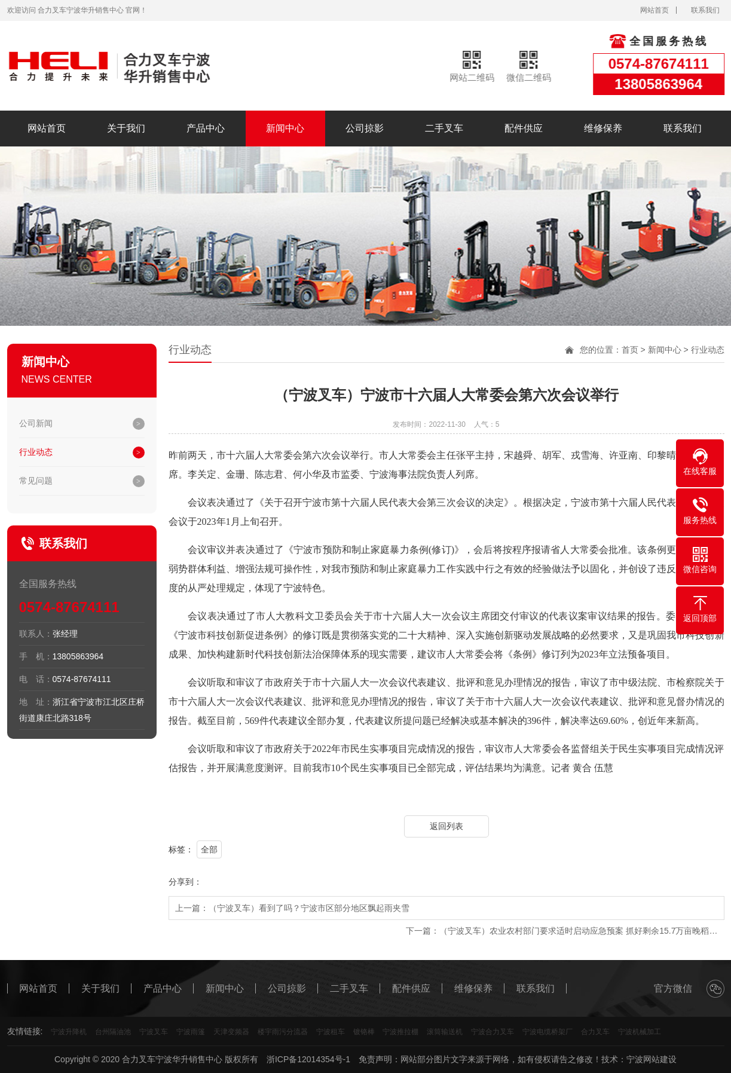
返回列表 (446, 826)
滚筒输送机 (445, 1032)
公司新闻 (36, 423)
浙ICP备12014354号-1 (308, 1059)
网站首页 (654, 10)
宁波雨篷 (190, 1032)
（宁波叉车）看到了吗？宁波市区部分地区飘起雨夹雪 (309, 908)
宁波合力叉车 (492, 1032)
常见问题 (36, 480)
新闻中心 (285, 128)
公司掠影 (364, 128)
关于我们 (126, 128)
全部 (209, 849)
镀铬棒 (364, 1032)
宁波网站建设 (651, 1059)
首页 (630, 349)
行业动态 (36, 452)
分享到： (185, 881)
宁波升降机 (69, 1032)
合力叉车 (595, 1032)
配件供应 (523, 128)
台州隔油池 (113, 1032)
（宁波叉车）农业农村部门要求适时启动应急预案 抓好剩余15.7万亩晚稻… (578, 931)
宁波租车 (330, 1032)
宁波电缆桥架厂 (547, 1032)
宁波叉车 (153, 1032)
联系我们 (705, 10)
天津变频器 (231, 1032)
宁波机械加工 (639, 1032)
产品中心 (205, 128)
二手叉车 (444, 128)
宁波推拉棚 (400, 1032)
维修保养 (603, 128)
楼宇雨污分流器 (283, 1032)
